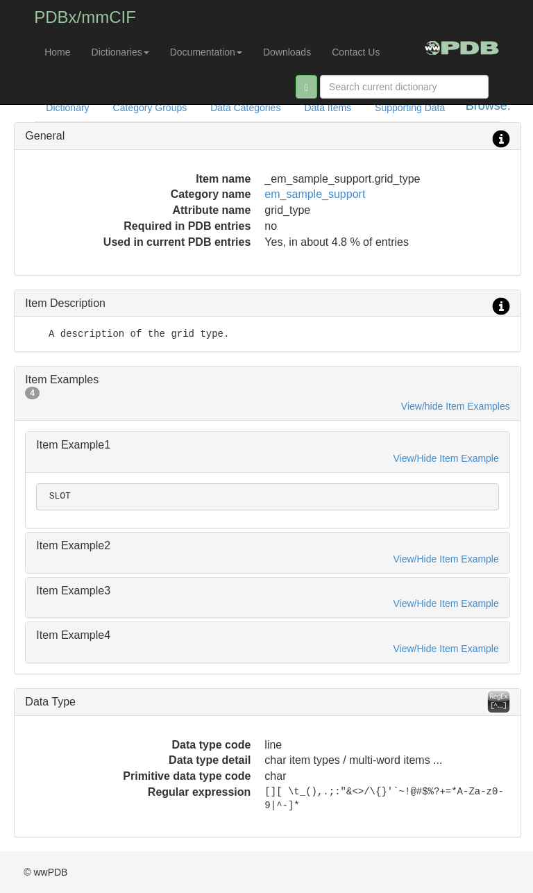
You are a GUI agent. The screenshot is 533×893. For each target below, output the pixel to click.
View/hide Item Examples (455, 406)
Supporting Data (410, 107)
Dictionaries (120, 52)
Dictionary (67, 107)
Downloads (287, 52)
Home (57, 52)
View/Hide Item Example (446, 458)
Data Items (327, 107)
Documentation (206, 52)
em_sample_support (314, 194)
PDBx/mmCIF (85, 17)
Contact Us (356, 52)
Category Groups (150, 107)
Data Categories (245, 107)
